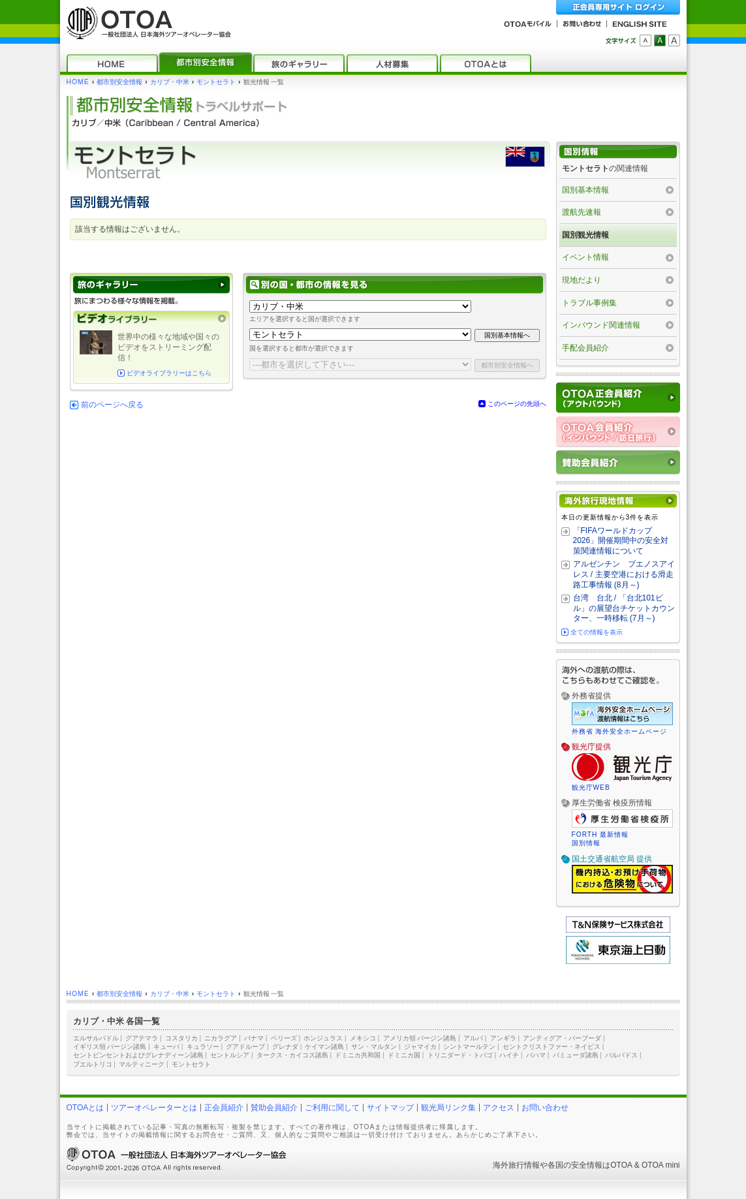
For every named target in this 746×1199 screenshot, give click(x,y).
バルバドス (621, 1055)
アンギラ (503, 1038)
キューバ (166, 1046)
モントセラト (216, 82)
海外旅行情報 (516, 1165)
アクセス (498, 1107)
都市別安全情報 (119, 82)
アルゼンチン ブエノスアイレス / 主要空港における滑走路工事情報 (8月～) (624, 574)
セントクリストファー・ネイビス (551, 1046)
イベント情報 (585, 257)
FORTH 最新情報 (600, 834)
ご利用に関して (332, 1107)
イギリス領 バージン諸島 (110, 1046)
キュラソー (203, 1046)
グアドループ (245, 1046)
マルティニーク (141, 1064)
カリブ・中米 (169, 82)
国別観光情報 (585, 235)
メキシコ (363, 1038)
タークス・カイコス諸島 (292, 1055)
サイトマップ (390, 1107)
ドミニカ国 (404, 1055)
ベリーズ (284, 1038)
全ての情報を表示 (596, 632)
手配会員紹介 (585, 347)
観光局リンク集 (448, 1107)
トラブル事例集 (589, 302)
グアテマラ (141, 1038)
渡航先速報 (581, 212)
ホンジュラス (323, 1038)
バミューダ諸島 (575, 1055)
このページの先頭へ (517, 403)
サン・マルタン (374, 1046)
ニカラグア (220, 1038)
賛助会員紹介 (274, 1107)
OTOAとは (85, 1107)
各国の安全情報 (575, 1165)
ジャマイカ (420, 1046)
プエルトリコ (92, 1064)
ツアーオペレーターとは (154, 1107)
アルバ (473, 1038)
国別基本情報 (585, 190)
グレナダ (285, 1046)
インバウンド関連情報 (601, 325)
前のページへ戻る (112, 405)
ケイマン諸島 (324, 1046)
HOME (78, 82)
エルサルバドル (96, 1038)
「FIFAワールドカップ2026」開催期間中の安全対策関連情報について (621, 540)
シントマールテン (469, 1046)
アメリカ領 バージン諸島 (420, 1038)
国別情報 (586, 843)
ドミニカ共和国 (358, 1055)
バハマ (536, 1055)
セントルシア (229, 1055)
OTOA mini (660, 1165)
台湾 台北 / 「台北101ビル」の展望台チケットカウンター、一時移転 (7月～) (624, 608)
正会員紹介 (223, 1107)
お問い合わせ (544, 1107)
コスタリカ (181, 1038)
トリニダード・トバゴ (460, 1055)
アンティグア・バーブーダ (562, 1038)
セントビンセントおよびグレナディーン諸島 (138, 1055)
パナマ (254, 1038)
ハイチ (509, 1055)
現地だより (581, 280)
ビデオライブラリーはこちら (169, 373)
